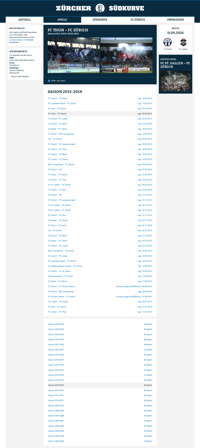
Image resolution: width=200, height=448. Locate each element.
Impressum (175, 19)
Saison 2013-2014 (57, 33)
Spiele (62, 19)
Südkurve (100, 19)
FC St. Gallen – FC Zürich (175, 65)
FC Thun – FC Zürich (68, 30)
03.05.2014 (73, 33)
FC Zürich (138, 19)
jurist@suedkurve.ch (17, 40)
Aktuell (24, 19)
